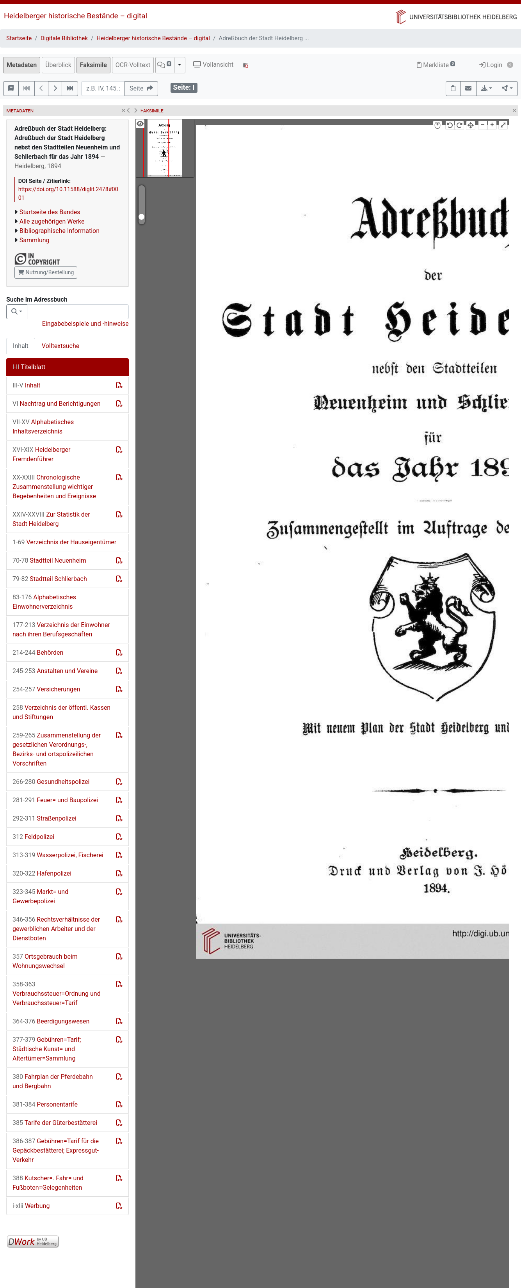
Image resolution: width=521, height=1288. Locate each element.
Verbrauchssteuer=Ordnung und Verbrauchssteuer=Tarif (56, 994)
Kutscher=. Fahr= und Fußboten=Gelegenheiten (48, 1182)
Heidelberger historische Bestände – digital (75, 15)
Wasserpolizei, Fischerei (57, 855)
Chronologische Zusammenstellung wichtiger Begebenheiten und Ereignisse (54, 487)
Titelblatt (28, 367)
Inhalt (20, 346)
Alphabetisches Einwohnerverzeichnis (44, 601)
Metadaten (22, 65)
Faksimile (93, 65)
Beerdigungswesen (50, 1021)
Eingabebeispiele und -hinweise (85, 323)
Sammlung (35, 240)
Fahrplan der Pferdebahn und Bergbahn (52, 1081)
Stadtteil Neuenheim (49, 560)
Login (490, 65)
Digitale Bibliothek (64, 38)
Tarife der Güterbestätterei (54, 1122)
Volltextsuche (60, 346)
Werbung (31, 1206)
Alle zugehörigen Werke (52, 221)
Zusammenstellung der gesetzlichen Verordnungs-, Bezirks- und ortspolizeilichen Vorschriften (56, 749)
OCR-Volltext (133, 65)
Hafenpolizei (41, 873)
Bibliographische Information (60, 231)
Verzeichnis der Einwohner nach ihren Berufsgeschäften (61, 629)
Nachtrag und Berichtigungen (56, 403)
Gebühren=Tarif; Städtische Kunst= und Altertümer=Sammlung (46, 1049)
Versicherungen (46, 689)
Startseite (19, 38)
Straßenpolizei (44, 818)
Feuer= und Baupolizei (55, 800)
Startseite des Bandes (50, 212)
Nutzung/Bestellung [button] (46, 272)
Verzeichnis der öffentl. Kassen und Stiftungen (61, 712)
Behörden (37, 652)
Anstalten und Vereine (55, 671)
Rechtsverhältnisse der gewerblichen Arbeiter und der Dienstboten (56, 929)
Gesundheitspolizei (50, 781)
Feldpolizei (33, 836)
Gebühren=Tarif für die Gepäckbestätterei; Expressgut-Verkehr (55, 1150)
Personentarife (45, 1104)
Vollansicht (213, 64)
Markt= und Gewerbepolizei (40, 896)
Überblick (58, 65)
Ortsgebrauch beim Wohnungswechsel (45, 961)
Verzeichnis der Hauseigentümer (64, 542)
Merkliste (436, 65)
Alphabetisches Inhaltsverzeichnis (43, 426)
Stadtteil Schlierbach (49, 579)
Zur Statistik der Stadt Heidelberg (51, 519)
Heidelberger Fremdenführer (41, 454)
